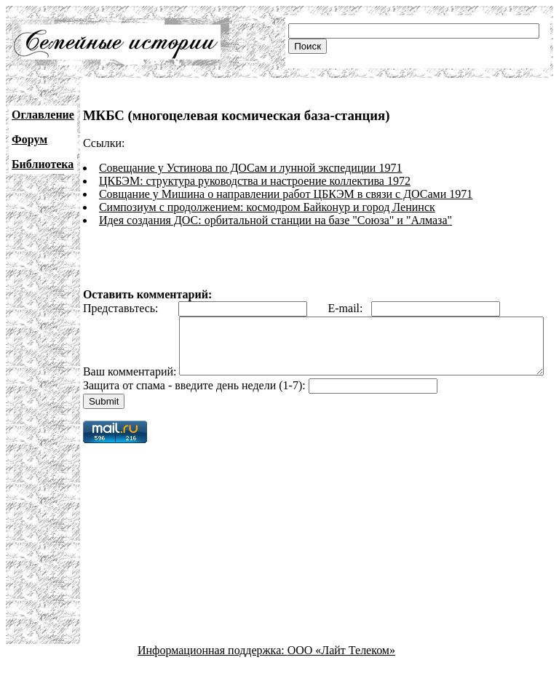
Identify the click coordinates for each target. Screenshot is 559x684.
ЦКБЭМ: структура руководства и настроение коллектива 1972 (255, 181)
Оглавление (43, 114)
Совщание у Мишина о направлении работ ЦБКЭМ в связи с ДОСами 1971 (285, 194)
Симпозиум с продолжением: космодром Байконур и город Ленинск (267, 207)
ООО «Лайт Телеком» (341, 671)
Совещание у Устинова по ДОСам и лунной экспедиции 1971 (251, 168)
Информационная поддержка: (213, 671)
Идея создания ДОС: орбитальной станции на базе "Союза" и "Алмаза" (275, 220)
